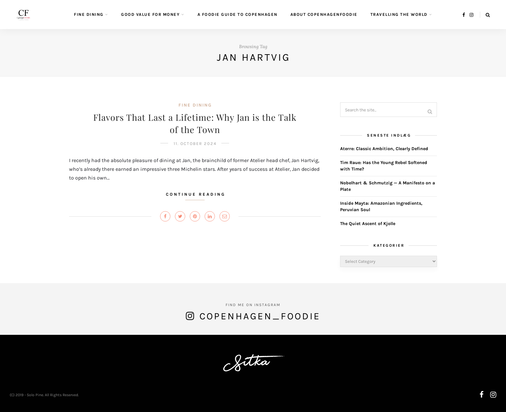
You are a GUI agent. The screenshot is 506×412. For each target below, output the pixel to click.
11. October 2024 (195, 143)
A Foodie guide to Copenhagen (237, 14)
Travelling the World (399, 14)
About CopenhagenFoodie (324, 14)
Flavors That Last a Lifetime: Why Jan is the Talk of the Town (195, 123)
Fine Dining (89, 14)
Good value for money (150, 14)
